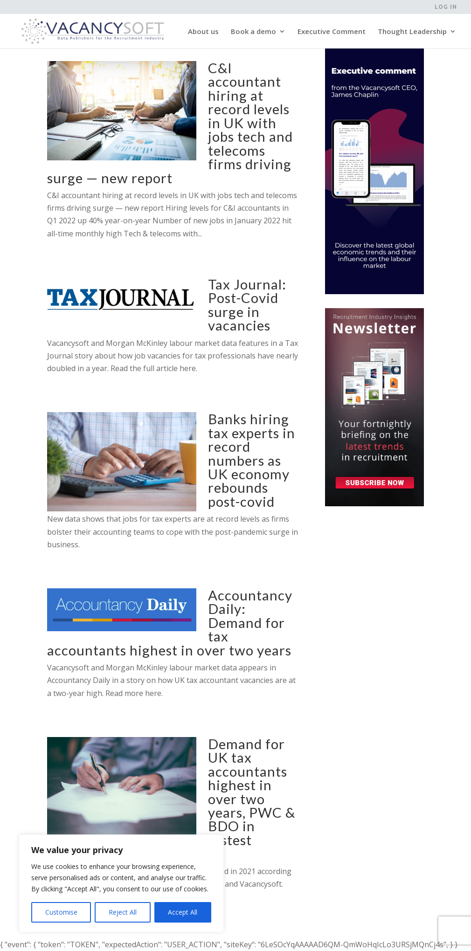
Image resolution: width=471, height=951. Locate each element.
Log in (446, 7)
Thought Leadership (412, 32)
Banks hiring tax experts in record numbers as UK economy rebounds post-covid (251, 460)
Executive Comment (332, 32)
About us (203, 32)
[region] (121, 883)
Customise (61, 912)
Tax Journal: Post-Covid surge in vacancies (247, 304)
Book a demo (253, 32)
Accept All (182, 912)
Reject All (123, 912)
